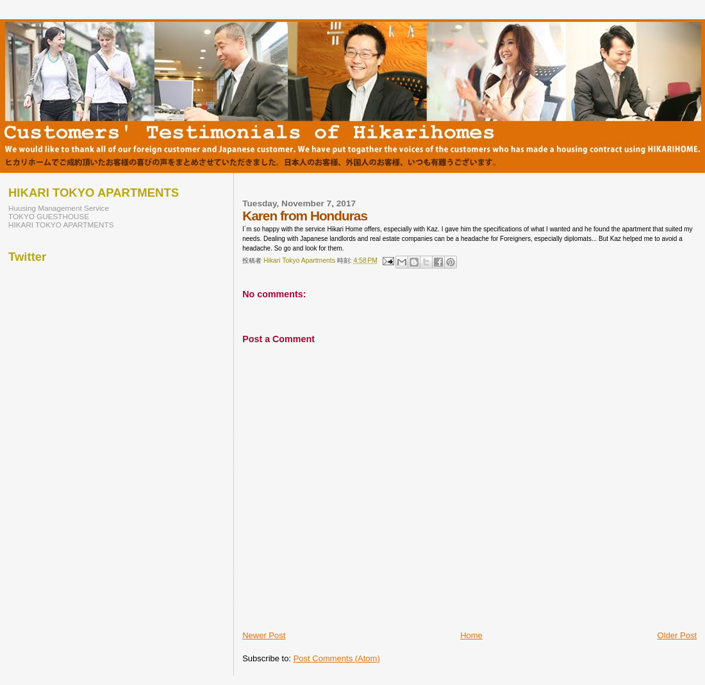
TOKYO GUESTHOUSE (48, 216)
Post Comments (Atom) (337, 658)
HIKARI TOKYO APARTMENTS (61, 224)
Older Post (677, 635)
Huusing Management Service (58, 208)
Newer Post (263, 635)
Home (471, 635)
